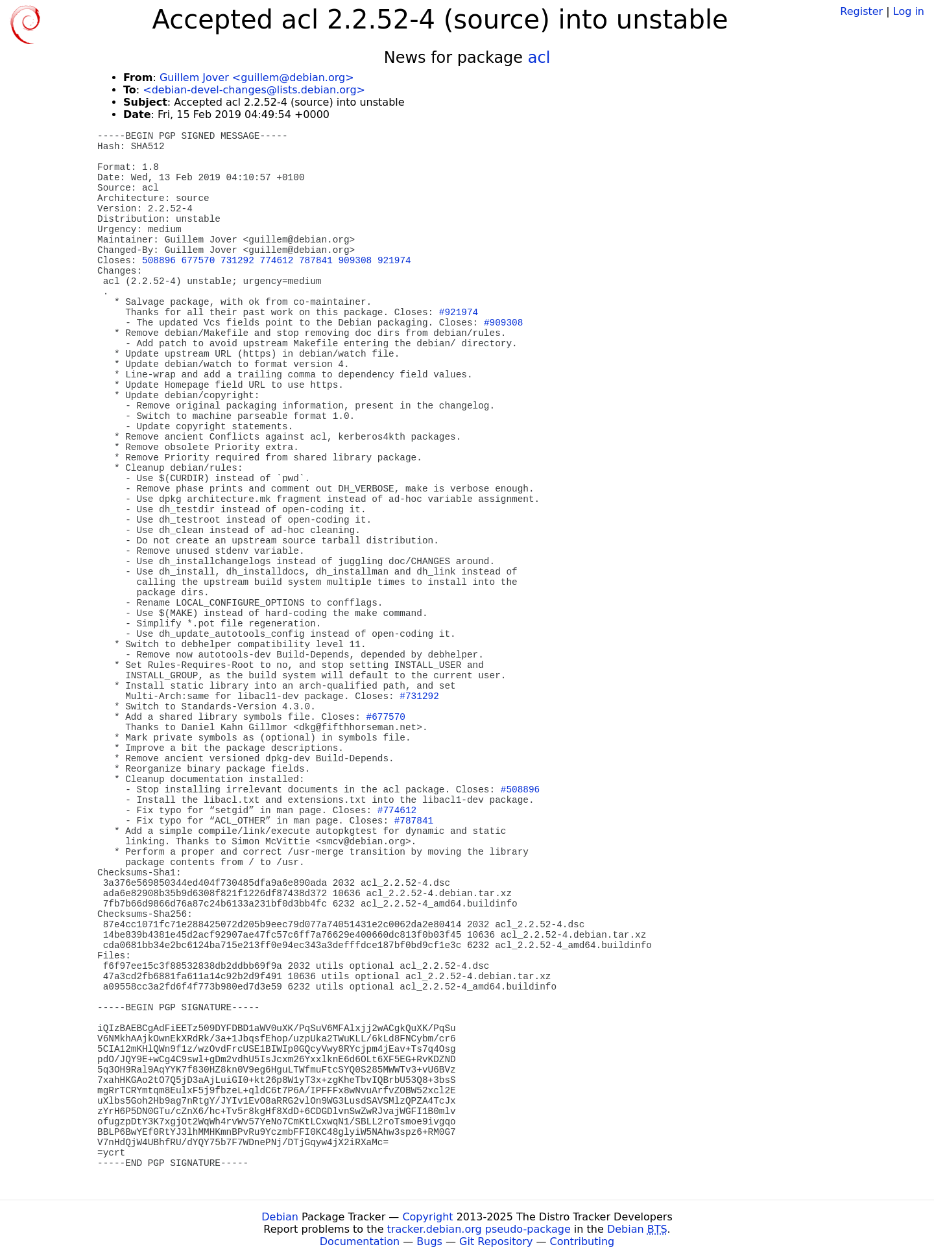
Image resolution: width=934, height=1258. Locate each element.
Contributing (582, 1241)
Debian (279, 1217)
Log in (908, 11)
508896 (159, 260)
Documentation (360, 1241)
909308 (355, 260)
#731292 (419, 696)
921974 (394, 260)
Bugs (429, 1241)
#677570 (385, 717)
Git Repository (496, 1241)
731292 (237, 260)
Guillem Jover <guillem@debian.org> (257, 77)
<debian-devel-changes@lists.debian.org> (254, 90)
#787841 (413, 821)
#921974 (458, 312)
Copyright (427, 1217)
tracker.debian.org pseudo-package (479, 1229)
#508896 (520, 790)
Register (861, 11)
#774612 (396, 810)
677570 (198, 260)
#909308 (503, 323)
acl (539, 58)
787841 (316, 260)
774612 (277, 260)
